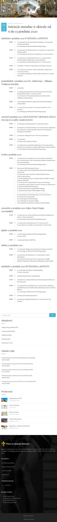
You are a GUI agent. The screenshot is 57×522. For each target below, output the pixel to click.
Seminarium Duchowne (9, 502)
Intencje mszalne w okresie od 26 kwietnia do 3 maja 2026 (18, 358)
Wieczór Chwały (14, 412)
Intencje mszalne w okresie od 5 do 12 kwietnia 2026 (16, 375)
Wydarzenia (5, 335)
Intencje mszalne (6, 331)
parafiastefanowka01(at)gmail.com (17, 451)
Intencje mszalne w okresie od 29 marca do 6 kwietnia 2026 (18, 381)
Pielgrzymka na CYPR (15, 398)
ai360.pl (31, 515)
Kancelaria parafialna (7, 463)
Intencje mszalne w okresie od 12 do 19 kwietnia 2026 (17, 369)
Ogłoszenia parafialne (8, 327)
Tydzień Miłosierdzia (15, 419)
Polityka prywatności (29, 519)
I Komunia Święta (14, 405)
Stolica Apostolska (8, 496)
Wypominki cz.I (6, 343)
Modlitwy (4, 339)
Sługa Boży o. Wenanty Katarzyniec (19, 426)
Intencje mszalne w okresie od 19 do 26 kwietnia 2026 (17, 363)
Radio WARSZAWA (8, 500)
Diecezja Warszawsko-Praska (11, 498)
